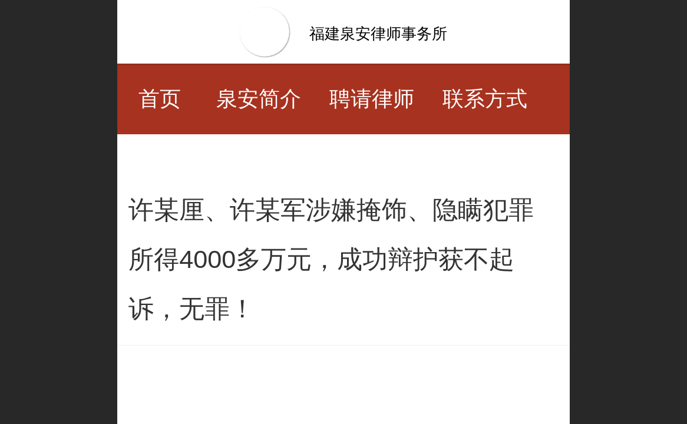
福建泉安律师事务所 (378, 33)
